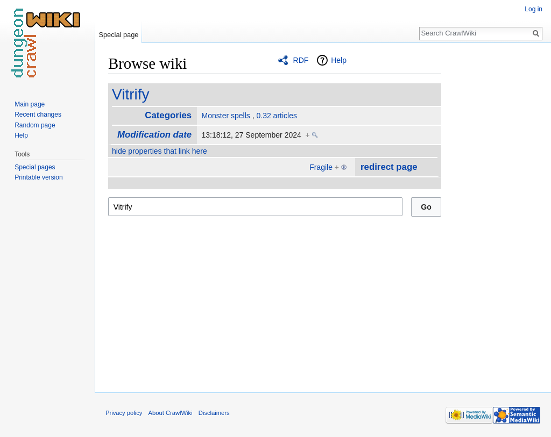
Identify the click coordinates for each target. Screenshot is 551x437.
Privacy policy (123, 413)
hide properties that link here (159, 151)
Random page (35, 125)
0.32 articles (276, 115)
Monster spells (226, 115)
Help (339, 60)
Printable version (38, 177)
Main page (30, 104)
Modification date (154, 135)
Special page (118, 35)
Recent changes (38, 114)
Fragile (321, 167)
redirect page (389, 167)
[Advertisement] (495, 215)
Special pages (35, 167)
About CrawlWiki (171, 413)
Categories (168, 115)
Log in (533, 9)
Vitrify (131, 94)
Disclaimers (214, 413)
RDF (301, 60)
